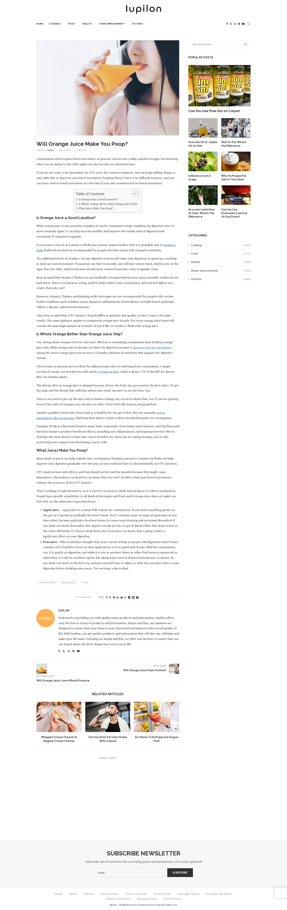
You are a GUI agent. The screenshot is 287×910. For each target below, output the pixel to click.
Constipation (47, 582)
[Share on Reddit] (121, 597)
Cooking (54, 24)
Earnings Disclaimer (219, 894)
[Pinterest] (239, 23)
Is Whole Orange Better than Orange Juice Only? (108, 204)
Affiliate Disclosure (118, 899)
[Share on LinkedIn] (118, 597)
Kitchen (137, 24)
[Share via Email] (137, 597)
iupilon (50, 150)
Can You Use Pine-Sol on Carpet (214, 111)
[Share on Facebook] (106, 597)
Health (87, 24)
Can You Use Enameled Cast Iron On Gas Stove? (234, 213)
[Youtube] (243, 23)
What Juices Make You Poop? (96, 208)
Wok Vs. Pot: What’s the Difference (233, 144)
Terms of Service (136, 894)
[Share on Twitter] (110, 597)
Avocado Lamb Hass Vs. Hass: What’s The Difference (201, 213)
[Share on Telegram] (129, 597)
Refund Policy (173, 899)
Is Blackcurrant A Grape (199, 177)
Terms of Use (162, 894)
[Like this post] (102, 597)
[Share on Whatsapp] (125, 597)
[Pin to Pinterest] (114, 597)
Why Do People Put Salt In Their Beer (233, 177)
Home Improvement (111, 24)
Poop (85, 582)
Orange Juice (68, 582)
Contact (88, 894)
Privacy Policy (109, 894)
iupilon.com (171, 904)
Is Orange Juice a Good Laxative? (98, 199)
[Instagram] (235, 23)
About (73, 894)
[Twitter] (231, 23)
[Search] (249, 23)
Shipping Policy (147, 899)
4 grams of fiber (108, 372)
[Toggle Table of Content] (134, 194)
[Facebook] (227, 23)
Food (71, 24)
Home (39, 24)
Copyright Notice (188, 894)
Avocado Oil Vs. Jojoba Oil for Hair (202, 144)
